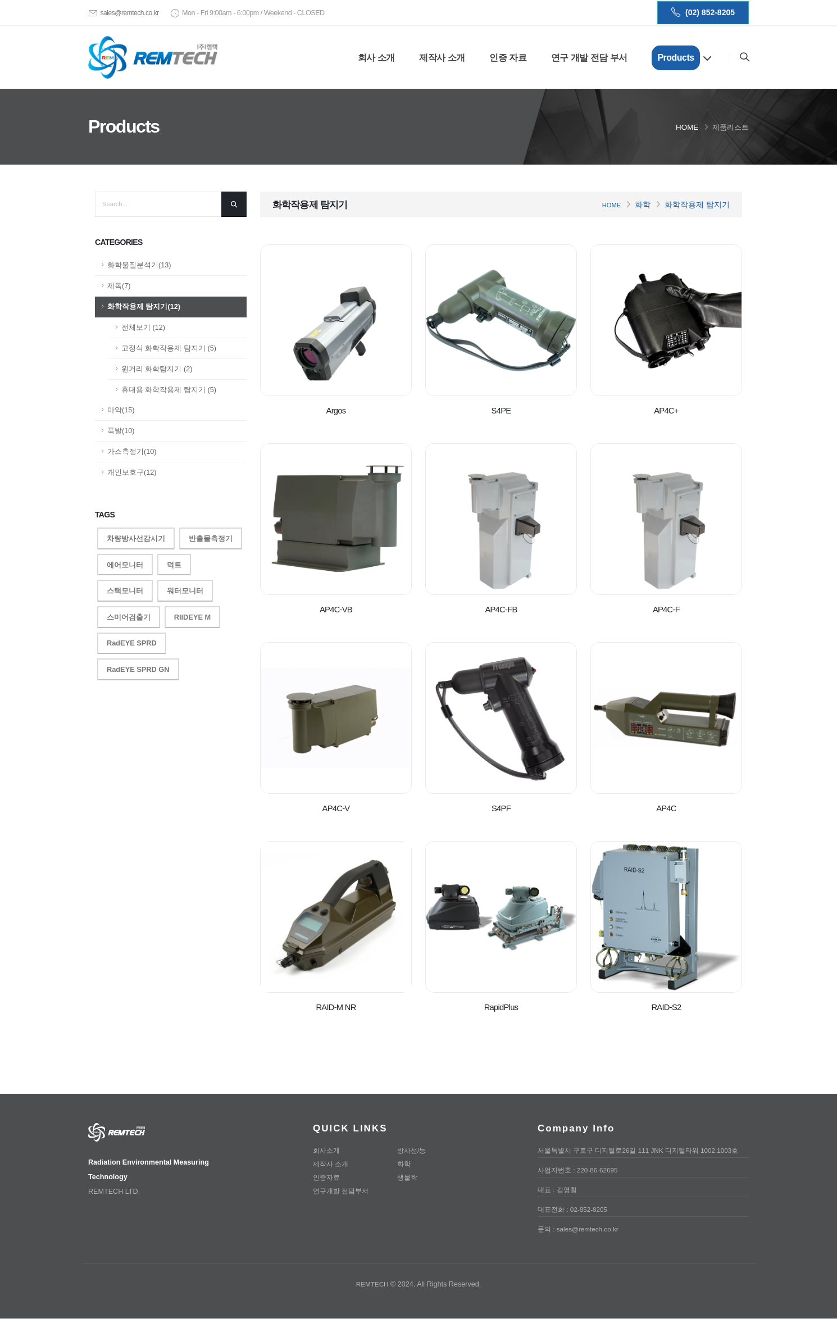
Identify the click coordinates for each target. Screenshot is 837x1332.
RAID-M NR (336, 1007)
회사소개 (327, 1150)
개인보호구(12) (131, 472)
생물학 (408, 1177)
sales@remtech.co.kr (131, 13)
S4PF (501, 808)
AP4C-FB (501, 609)
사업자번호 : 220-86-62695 (581, 1184)
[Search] (744, 57)
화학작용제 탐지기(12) (143, 307)
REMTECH (372, 1298)
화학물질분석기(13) (139, 265)
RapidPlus (500, 1007)
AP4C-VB (336, 609)
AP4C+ (666, 410)
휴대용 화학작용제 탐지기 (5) (168, 390)
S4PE (501, 410)
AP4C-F (666, 609)
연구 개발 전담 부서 (589, 57)
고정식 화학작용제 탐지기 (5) (168, 348)
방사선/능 (413, 1150)
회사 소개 (375, 57)
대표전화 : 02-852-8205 (575, 1223)
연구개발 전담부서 (343, 1191)
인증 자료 (507, 57)
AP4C (666, 808)
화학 (643, 204)
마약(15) (120, 410)
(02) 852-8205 (703, 12)
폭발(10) (120, 431)
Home (687, 127)
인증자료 (327, 1177)
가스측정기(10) (131, 452)
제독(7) (118, 286)
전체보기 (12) (143, 327)
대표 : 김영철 (559, 1203)
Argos (336, 410)
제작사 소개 (441, 57)
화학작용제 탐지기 (697, 204)
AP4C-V (336, 808)
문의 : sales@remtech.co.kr (581, 1243)
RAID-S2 (666, 1007)
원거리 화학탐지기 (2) (156, 369)
